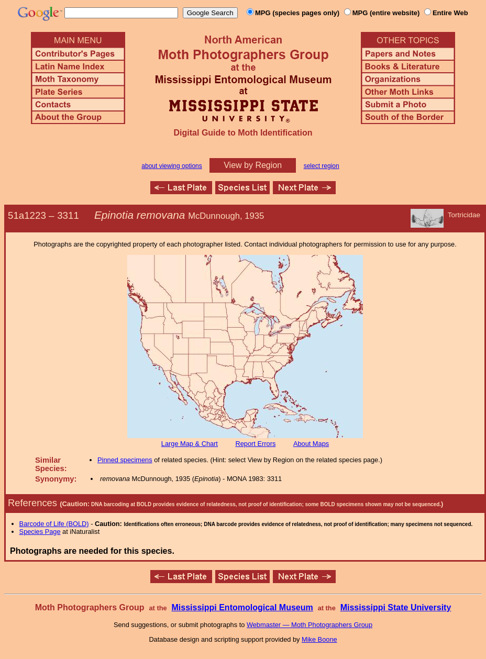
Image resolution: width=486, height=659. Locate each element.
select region (321, 166)
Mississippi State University (395, 607)
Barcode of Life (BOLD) (54, 524)
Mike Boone (319, 639)
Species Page (40, 531)
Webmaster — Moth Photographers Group (309, 625)
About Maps (311, 444)
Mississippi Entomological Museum (242, 607)
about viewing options (171, 166)
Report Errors (256, 444)
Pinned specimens (124, 460)
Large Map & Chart (189, 444)
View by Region (253, 165)
